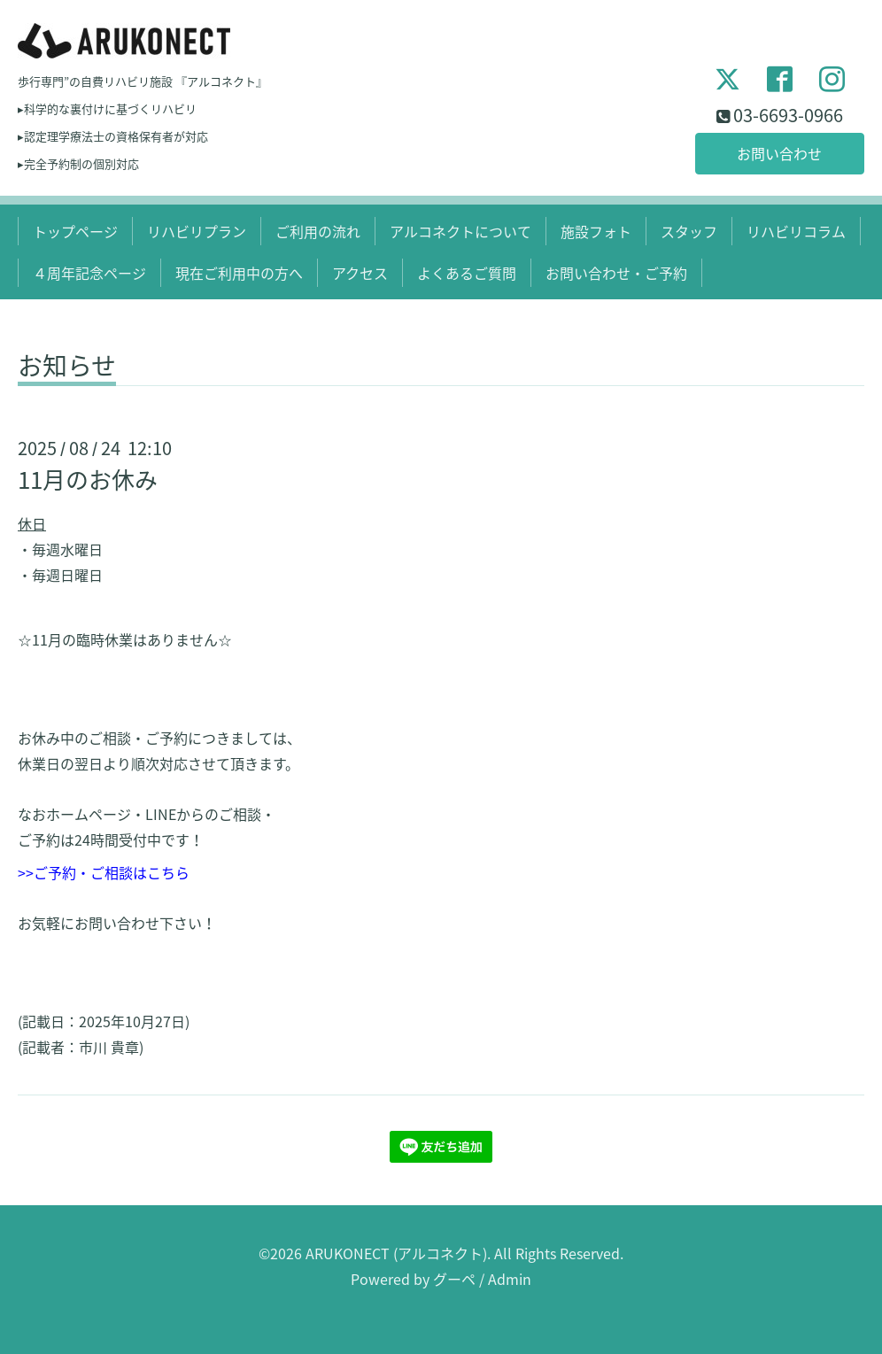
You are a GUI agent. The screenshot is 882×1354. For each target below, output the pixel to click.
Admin (509, 1278)
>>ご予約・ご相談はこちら (104, 872)
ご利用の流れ (317, 231)
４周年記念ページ (89, 272)
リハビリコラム (796, 231)
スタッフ (689, 231)
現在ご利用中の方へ (239, 272)
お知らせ (67, 368)
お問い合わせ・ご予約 (616, 272)
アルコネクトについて (460, 231)
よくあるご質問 (466, 272)
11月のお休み (88, 479)
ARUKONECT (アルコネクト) (396, 1253)
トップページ (75, 231)
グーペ (454, 1278)
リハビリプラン (196, 231)
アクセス (360, 272)
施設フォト (596, 231)
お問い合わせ (779, 153)
